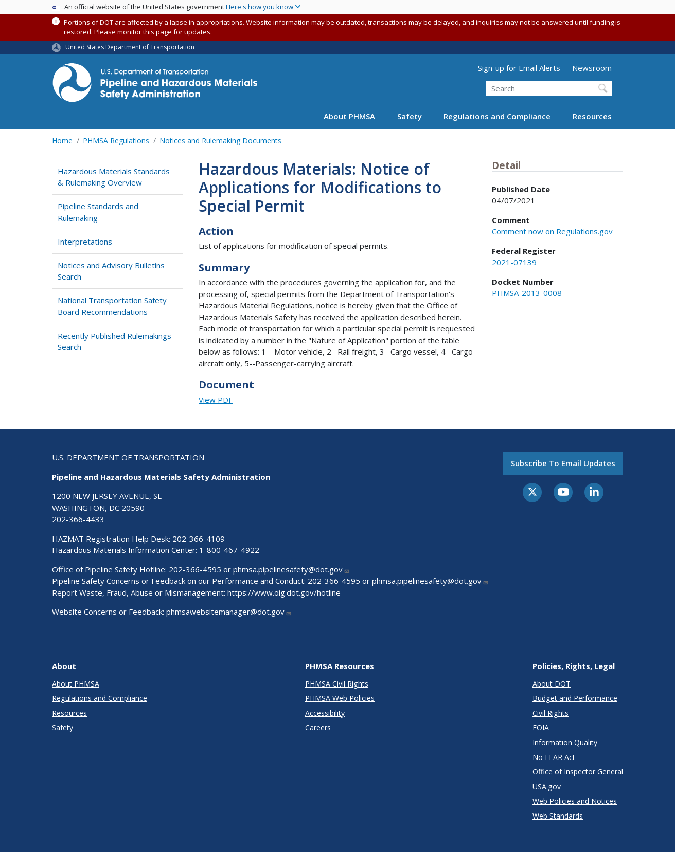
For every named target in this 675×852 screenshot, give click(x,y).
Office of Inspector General (577, 771)
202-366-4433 (78, 519)
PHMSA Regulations (116, 140)
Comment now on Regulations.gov (552, 231)
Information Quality (564, 742)
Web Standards (557, 816)
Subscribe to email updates (563, 463)
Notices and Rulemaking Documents (220, 140)
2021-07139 (514, 262)
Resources (592, 116)
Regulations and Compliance (496, 116)
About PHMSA (349, 116)
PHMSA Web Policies (340, 698)
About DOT (551, 684)
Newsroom (592, 68)
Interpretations (85, 241)
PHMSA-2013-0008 (527, 293)
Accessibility (325, 713)
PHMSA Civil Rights (336, 684)
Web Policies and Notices (574, 801)
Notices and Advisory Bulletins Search (111, 271)
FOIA (540, 727)
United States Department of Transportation (129, 47)
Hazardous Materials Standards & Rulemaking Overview (114, 177)
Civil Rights (550, 713)
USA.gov (546, 786)
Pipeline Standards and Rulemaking (98, 212)
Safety (409, 116)
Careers (318, 727)
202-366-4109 (198, 538)
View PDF (216, 400)
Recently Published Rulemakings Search (114, 341)
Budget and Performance (574, 698)
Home (62, 140)
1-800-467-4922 (229, 550)
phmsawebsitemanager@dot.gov (229, 611)
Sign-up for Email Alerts (519, 68)
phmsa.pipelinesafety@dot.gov (291, 569)
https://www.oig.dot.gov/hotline (284, 592)
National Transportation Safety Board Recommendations (112, 306)
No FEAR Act (553, 757)
